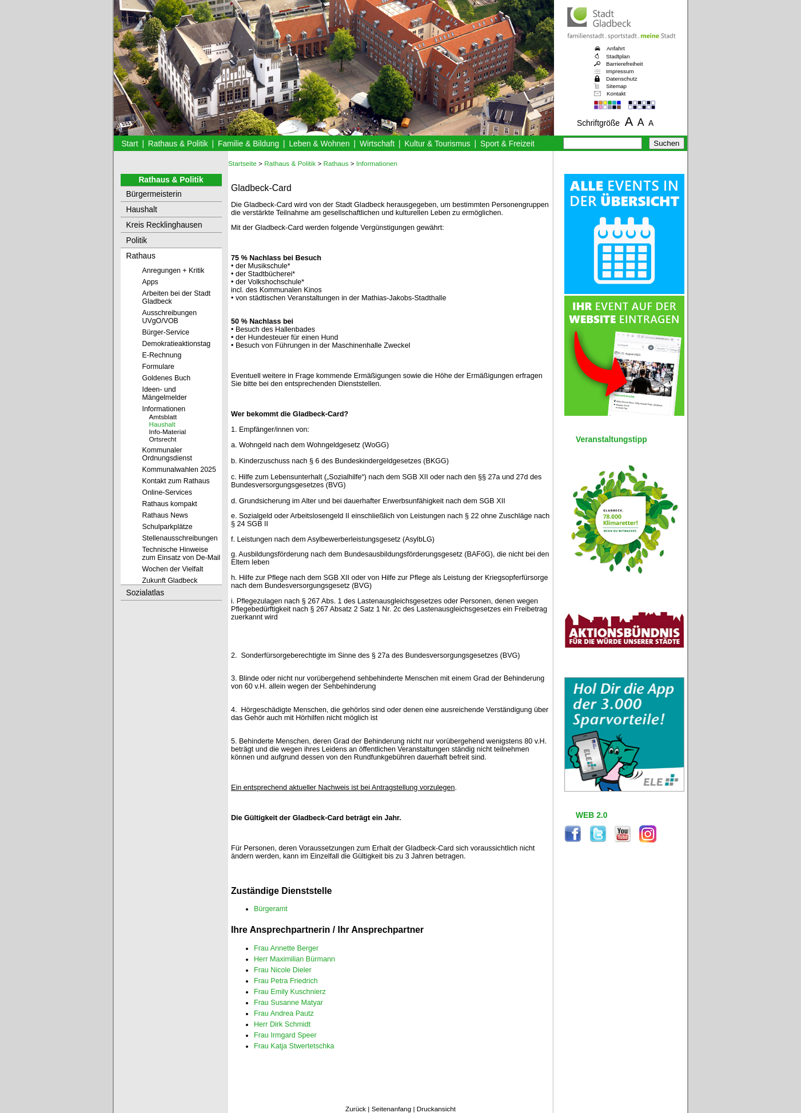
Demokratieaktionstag (176, 344)
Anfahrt (616, 48)
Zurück (355, 1109)
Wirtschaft (377, 144)
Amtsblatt (163, 416)
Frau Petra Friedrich (286, 981)
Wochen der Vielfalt (173, 569)
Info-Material (167, 431)
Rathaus (141, 256)
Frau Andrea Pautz (284, 1013)
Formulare (158, 367)
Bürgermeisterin (154, 194)
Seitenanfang (392, 1109)
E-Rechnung (162, 355)
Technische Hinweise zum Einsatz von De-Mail (181, 554)
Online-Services (167, 492)
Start (129, 144)
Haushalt (141, 209)
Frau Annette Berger (286, 948)
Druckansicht (436, 1109)
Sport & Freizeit (507, 144)
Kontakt (616, 93)
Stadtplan (618, 56)
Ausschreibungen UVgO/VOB (169, 317)
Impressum (620, 71)
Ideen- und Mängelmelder (164, 393)
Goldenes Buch (166, 378)
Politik (137, 240)
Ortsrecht (163, 439)
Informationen (164, 409)
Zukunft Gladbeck (170, 581)
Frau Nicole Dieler (283, 970)
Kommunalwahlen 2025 (179, 470)
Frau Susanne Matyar (288, 1003)
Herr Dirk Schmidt (282, 1024)
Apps (150, 282)
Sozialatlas (145, 593)
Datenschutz (621, 78)
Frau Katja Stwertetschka (294, 1046)
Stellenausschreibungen (180, 538)
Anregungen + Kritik (173, 271)
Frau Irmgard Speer (285, 1035)
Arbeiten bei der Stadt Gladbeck (176, 297)
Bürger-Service (166, 332)
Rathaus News (165, 515)
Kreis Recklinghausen (164, 225)
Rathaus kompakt (169, 504)
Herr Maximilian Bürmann (294, 959)
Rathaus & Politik (178, 144)
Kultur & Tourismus (437, 144)
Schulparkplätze (167, 527)
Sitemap (616, 86)
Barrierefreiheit (624, 64)
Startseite (242, 164)
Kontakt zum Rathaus (176, 481)
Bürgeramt (271, 909)
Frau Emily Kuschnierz (290, 992)
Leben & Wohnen (319, 144)
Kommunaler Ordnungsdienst (167, 454)
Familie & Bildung (248, 144)
